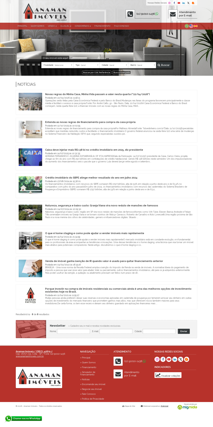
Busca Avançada (122, 72)
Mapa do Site (129, 406)
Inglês (191, 26)
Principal (22, 26)
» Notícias (85, 379)
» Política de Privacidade (92, 399)
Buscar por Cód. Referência (96, 72)
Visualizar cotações (168, 376)
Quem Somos (37, 26)
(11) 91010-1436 (145, 13)
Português (187, 26)
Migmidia (186, 407)
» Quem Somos (88, 362)
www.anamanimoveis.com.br (30, 356)
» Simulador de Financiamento (87, 373)
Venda (52, 26)
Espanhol (196, 26)
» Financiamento (88, 367)
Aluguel (65, 26)
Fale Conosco (121, 26)
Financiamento (102, 26)
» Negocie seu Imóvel (91, 389)
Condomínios (83, 26)
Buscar (163, 65)
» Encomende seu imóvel (92, 384)
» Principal (85, 357)
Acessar (164, 406)
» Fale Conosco (88, 394)
